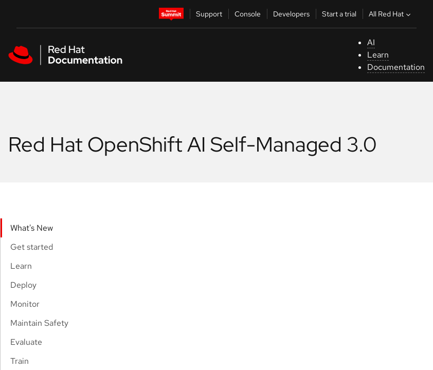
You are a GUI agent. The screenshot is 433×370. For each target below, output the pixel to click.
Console (247, 13)
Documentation (396, 67)
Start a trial (339, 13)
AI (371, 42)
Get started (31, 247)
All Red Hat (391, 13)
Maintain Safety (39, 323)
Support (209, 13)
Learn (378, 54)
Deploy (23, 285)
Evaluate (26, 342)
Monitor (25, 304)
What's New (31, 228)
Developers (291, 13)
